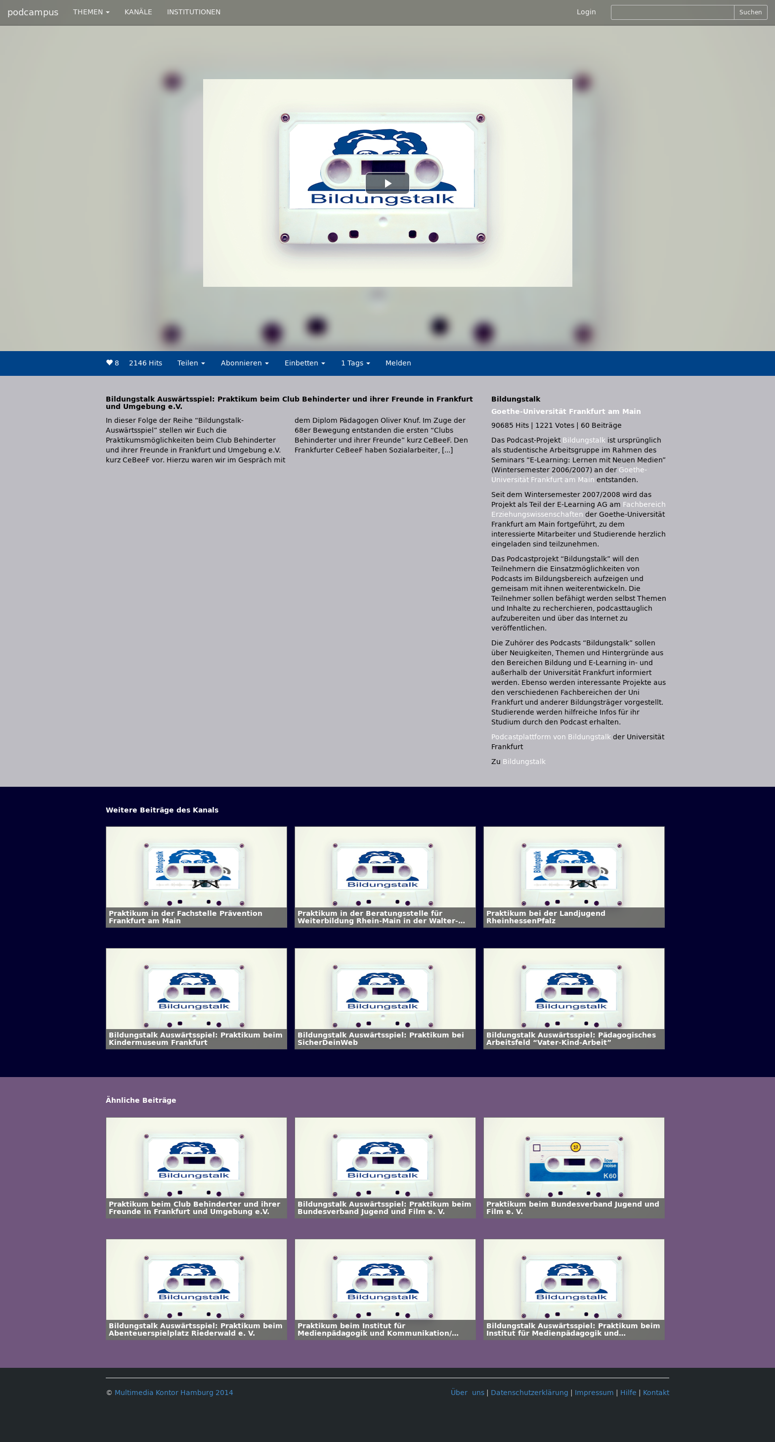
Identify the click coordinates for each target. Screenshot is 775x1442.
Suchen (750, 12)
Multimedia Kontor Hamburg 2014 (174, 1393)
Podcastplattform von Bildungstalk (552, 737)
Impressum (594, 1393)
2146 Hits (145, 363)
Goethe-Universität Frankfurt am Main (566, 411)
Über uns (467, 1393)
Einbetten (305, 363)
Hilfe (628, 1393)
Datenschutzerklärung (529, 1393)
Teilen (191, 363)
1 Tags (355, 363)
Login (586, 12)
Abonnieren (245, 363)
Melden (398, 363)
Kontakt (656, 1393)
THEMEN (91, 12)
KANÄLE (138, 12)
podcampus (32, 12)
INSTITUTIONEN (193, 12)
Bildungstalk (584, 440)
